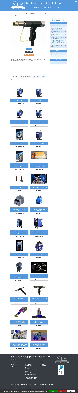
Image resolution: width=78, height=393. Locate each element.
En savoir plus (19, 103)
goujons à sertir (23, 77)
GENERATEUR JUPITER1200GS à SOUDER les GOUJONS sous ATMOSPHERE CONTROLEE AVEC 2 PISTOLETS (57, 42)
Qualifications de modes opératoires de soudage (31, 377)
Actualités (27, 380)
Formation (27, 368)
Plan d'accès (43, 365)
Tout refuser (62, 391)
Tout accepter (53, 391)
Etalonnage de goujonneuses (28, 366)
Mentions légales (15, 384)
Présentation (28, 364)
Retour (29, 48)
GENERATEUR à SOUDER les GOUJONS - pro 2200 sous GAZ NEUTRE (58, 38)
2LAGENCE (34, 384)
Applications (15, 364)
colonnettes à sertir (31, 77)
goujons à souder (39, 76)
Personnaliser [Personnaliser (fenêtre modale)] (71, 391)
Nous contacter (43, 364)
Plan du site (22, 384)
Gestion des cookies (15, 385)
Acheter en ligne (29, 54)
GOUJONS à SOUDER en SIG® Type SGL (59, 52)
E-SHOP (13, 366)
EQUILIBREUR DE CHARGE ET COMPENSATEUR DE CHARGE (57, 29)
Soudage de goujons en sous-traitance (30, 375)
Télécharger (29, 51)
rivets (12, 79)
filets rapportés (40, 77)
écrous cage (16, 77)
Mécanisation (28, 372)
